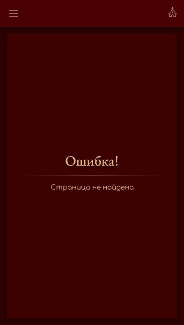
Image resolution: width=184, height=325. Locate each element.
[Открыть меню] (14, 13)
